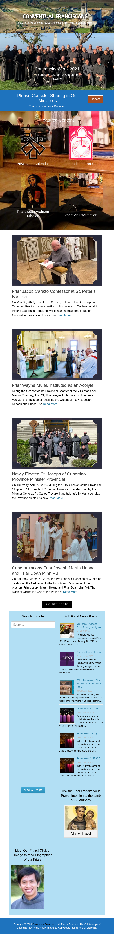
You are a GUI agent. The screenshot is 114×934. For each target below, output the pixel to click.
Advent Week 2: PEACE (88, 758)
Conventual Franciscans (55, 16)
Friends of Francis (80, 164)
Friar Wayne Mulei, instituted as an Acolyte (53, 385)
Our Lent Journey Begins (89, 652)
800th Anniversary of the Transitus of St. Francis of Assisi (89, 683)
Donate (95, 99)
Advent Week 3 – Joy (87, 733)
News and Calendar (33, 164)
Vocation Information (80, 215)
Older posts (58, 604)
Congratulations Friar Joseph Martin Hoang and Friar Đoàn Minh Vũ (53, 570)
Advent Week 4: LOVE (88, 708)
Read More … (66, 315)
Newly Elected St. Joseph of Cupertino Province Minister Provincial (49, 477)
